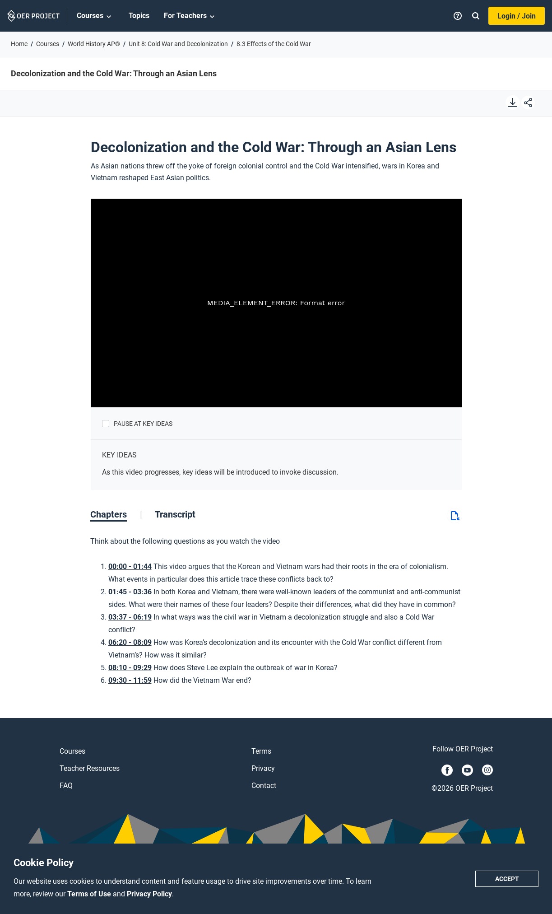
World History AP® (94, 43)
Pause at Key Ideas (143, 423)
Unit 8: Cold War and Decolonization (178, 43)
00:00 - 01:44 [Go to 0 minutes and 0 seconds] (130, 566)
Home (19, 43)
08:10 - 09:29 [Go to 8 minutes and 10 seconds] (130, 667)
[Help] (457, 16)
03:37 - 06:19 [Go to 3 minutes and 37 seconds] (130, 617)
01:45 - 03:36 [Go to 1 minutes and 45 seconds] (130, 592)
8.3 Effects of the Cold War (274, 43)
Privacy (263, 768)
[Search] (475, 16)
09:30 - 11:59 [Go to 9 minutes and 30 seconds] (130, 680)
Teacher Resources (90, 768)
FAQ (66, 785)
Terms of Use (90, 894)
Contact (263, 785)
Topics (139, 15)
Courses (95, 16)
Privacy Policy (149, 894)
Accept (507, 878)
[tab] (116, 514)
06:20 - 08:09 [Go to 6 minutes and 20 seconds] (130, 642)
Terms (261, 751)
